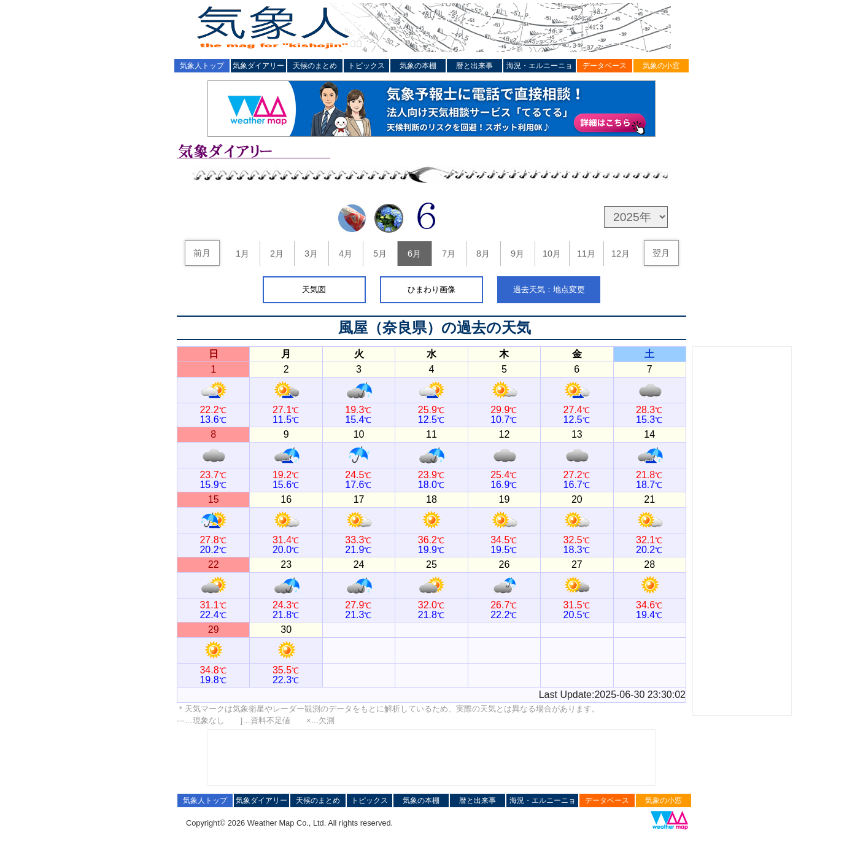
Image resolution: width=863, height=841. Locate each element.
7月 (448, 253)
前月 (202, 253)
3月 (311, 253)
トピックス (366, 65)
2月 (277, 253)
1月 (242, 253)
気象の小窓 (661, 65)
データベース (604, 65)
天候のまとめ (315, 65)
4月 (345, 253)
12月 (620, 253)
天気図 (314, 289)
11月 (586, 253)
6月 (414, 253)
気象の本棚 (418, 65)
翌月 (661, 253)
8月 (483, 253)
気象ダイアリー (258, 65)
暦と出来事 (474, 65)
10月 (552, 253)
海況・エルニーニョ (539, 65)
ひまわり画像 (431, 289)
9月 (517, 253)
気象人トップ (202, 65)
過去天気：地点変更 (549, 289)
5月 (380, 253)
